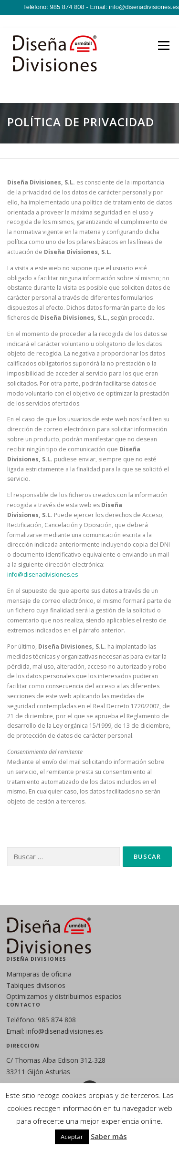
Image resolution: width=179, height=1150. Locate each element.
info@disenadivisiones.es (42, 574)
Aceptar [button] (72, 1136)
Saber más (109, 1136)
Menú (163, 45)
